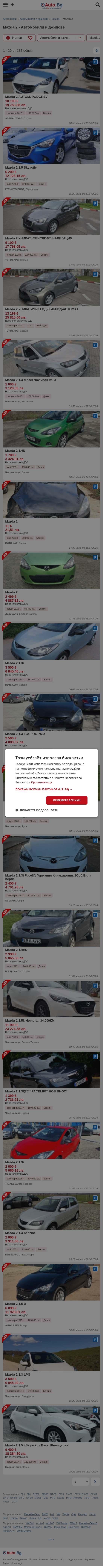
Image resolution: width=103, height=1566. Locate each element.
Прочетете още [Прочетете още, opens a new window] (41, 782)
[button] (52, 789)
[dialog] (51, 783)
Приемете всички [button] (66, 800)
